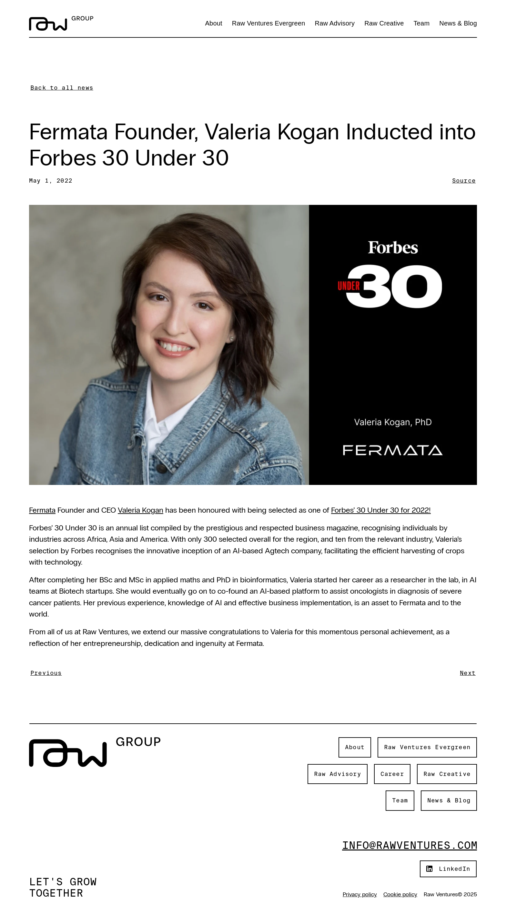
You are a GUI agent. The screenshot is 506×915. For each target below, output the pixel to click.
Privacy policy (360, 894)
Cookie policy (400, 894)
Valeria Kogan (140, 510)
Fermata (42, 510)
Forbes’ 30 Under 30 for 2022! (381, 510)
